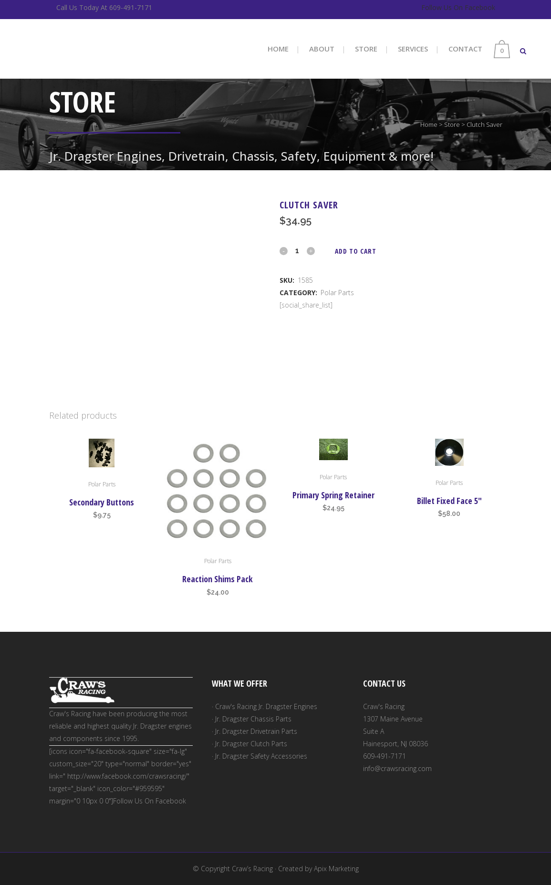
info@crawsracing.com (397, 768)
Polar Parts (337, 292)
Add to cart (355, 251)
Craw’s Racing (252, 868)
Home (428, 124)
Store (452, 124)
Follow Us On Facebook (458, 7)
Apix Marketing (336, 868)
